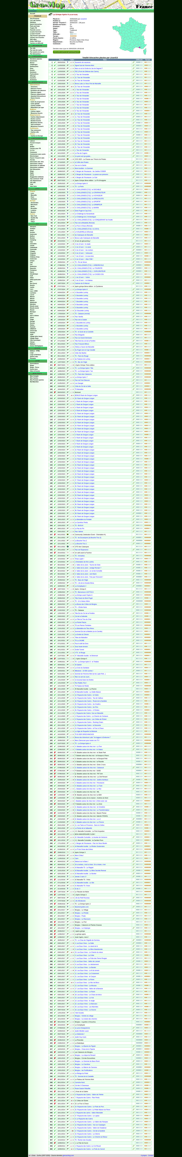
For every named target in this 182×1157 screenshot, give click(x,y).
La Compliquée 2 (80, 586)
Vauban (32, 332)
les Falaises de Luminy (82, 359)
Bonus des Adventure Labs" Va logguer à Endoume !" (93, 737)
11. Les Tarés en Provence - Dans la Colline (89, 825)
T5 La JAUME (79, 640)
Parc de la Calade (81, 320)
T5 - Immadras (80, 556)
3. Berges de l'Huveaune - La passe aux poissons (91, 174)
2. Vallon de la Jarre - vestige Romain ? (88, 568)
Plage (32, 319)
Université (33, 330)
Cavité (32, 245)
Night (32, 173)
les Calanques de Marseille (84, 235)
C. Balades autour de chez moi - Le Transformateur (92, 810)
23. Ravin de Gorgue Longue (84, 423)
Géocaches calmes (36, 163)
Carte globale (35, 103)
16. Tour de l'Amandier (82, 132)
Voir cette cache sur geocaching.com (66, 52)
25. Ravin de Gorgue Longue (84, 429)
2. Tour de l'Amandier (82, 90)
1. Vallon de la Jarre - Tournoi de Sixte (87, 565)
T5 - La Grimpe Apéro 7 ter (84, 371)
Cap (31, 242)
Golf (31, 276)
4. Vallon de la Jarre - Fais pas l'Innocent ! (89, 577)
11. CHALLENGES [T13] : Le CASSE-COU (89, 274)
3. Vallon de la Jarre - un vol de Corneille (88, 571)
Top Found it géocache (37, 35)
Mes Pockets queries (37, 380)
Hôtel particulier (35, 279)
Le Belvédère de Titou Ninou (84, 628)
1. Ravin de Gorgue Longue (84, 401)
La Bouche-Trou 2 (81, 541)
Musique (33, 312)
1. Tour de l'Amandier (82, 150)
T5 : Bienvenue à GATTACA (84, 592)
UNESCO (33, 329)
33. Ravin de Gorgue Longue (84, 495)
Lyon (32, 193)
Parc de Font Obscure (82, 380)
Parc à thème (34, 315)
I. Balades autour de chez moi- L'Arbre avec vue (91, 801)
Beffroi (32, 236)
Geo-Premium (34, 18)
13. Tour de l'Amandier (82, 123)
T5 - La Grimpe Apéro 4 (83, 743)
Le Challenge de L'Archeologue (85, 217)
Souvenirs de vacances (82, 62)
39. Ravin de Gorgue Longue (84, 513)
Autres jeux (34, 369)
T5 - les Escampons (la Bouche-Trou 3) (88, 538)
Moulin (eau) (34, 306)
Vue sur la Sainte (80, 165)
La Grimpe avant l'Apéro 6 (83, 595)
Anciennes (33, 61)
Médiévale (33, 302)
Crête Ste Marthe (80, 353)
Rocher (32, 323)
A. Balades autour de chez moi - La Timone (89, 822)
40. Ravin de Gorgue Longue (84, 516)
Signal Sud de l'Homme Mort (84, 65)
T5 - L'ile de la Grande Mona (84, 583)
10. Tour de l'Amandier (82, 114)
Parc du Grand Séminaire (83, 338)
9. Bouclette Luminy (81, 307)
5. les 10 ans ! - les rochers (84, 250)
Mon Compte (34, 376)
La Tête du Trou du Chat (83, 619)
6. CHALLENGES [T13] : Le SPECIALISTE (89, 199)
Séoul (33, 219)
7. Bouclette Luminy (81, 301)
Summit (32, 327)
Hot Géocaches (35, 169)
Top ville (33, 182)
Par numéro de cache (37, 52)
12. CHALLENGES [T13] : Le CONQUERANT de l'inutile (94, 220)
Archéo (32, 232)
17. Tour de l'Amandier (82, 135)
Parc (31, 313)
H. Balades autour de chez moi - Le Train (88, 786)
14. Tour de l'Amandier (82, 126)
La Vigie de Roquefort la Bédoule (86, 731)
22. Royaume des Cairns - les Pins (86, 707)
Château (33, 255)
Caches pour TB (35, 148)
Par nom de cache (36, 50)
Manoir (32, 296)
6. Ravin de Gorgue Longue (84, 438)
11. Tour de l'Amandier (82, 117)
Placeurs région (36, 92)
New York (34, 216)
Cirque (32, 260)
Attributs (33, 22)
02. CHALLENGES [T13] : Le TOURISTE (88, 268)
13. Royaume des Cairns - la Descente (88, 725)
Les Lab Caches (35, 20)
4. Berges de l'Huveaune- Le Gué (86, 177)
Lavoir (32, 294)
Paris (32, 197)
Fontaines (33, 270)
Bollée (32, 146)
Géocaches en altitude (37, 165)
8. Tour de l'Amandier (82, 108)
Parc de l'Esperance (81, 550)
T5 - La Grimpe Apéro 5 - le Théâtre (87, 662)
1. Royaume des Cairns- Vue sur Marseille (89, 713)
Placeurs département (38, 94)
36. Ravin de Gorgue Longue (84, 504)
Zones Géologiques (36, 346)
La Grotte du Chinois (82, 634)
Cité (31, 262)
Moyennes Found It (37, 126)
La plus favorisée (35, 32)
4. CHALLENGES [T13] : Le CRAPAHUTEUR (90, 192)
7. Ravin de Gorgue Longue (84, 441)
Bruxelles (34, 208)
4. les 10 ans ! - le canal (83, 247)
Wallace (32, 344)
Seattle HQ (34, 218)
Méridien (33, 304)
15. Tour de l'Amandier (82, 129)
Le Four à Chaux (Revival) (84, 226)
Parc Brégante (80, 335)
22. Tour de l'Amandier (82, 77)
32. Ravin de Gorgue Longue (84, 492)
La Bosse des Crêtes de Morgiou (86, 604)
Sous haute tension (81, 646)
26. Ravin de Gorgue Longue (84, 432)
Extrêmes (33, 72)
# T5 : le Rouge (80, 653)
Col (31, 264)
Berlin (33, 206)
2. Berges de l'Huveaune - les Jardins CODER (90, 171)
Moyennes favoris (36, 113)
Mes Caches (34, 378)
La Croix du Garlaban (82, 668)
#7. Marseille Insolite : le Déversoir (86, 656)
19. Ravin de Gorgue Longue (84, 477)
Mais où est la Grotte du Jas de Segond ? (89, 68)
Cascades (33, 243)
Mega (32, 171)
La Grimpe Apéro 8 (81, 289)
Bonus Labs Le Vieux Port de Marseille (88, 83)
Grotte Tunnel (79, 650)
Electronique (34, 156)
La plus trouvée (35, 33)
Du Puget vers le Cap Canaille (85, 350)
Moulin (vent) (34, 308)
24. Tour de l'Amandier (82, 80)
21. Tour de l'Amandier (82, 147)
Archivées (33, 79)
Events (32, 70)
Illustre (32, 285)
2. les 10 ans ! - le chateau (84, 280)
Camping (33, 240)
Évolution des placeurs (38, 90)
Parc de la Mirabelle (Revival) (85, 223)
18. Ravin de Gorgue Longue (84, 474)
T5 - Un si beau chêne (82, 601)
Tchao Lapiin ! (79, 559)
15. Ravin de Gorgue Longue (84, 465)
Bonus (32, 62)
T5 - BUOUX (79, 525)
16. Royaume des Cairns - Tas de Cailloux (89, 698)
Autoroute (33, 234)
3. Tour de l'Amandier (82, 93)
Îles (31, 281)
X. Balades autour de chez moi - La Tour (88, 746)
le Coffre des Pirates (82, 162)
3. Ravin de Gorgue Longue (84, 410)
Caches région (35, 111)
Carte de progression (38, 102)
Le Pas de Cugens (81, 153)
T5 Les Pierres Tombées (83, 625)
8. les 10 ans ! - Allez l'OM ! (84, 259)
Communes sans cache (38, 154)
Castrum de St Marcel (82, 283)
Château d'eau (35, 257)
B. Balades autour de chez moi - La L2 (88, 819)
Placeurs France (36, 88)
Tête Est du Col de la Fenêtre (85, 613)
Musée (32, 310)
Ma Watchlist (34, 382)
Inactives (33, 78)
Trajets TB (33, 28)
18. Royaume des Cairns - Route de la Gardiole (91, 701)
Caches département (37, 117)
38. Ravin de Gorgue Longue (84, 510)
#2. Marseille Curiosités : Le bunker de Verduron (91, 837)
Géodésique (34, 274)
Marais (32, 298)
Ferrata (32, 160)
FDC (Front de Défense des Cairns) (87, 71)
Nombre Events (36, 120)
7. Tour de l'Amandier (82, 105)
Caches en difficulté (36, 43)
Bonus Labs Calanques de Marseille (87, 238)
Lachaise (33, 293)
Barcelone (34, 204)
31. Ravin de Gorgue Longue (84, 489)
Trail (31, 184)
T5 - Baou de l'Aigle (81, 580)
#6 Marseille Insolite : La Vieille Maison (88, 692)
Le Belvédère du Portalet (83, 519)
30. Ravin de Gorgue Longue (84, 486)
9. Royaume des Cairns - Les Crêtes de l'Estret (90, 719)
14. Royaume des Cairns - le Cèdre (87, 695)
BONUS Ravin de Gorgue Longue (86, 395)
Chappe (32, 251)
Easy (31, 68)
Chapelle (33, 253)
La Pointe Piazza (80, 622)
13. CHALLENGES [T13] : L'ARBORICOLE (89, 265)
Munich (33, 212)
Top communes (36, 130)
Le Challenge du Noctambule (84, 214)
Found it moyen (35, 143)
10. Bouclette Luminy (82, 311)
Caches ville (35, 132)
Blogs (32, 365)
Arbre (32, 230)
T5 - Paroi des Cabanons (83, 374)
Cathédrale (33, 247)
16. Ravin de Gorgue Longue (84, 468)
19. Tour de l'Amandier (82, 141)
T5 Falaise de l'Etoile (82, 686)
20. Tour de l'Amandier (82, 144)
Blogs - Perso (34, 367)
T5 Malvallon (79, 389)
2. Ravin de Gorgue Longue (84, 404)
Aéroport (33, 226)
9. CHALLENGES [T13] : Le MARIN (87, 208)
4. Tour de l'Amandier (82, 96)
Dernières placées (36, 59)
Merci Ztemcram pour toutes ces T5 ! (87, 740)
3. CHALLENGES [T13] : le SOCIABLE (88, 189)
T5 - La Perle (79, 186)
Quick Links (34, 356)
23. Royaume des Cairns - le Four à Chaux (89, 728)
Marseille (34, 195)
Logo (31, 353)
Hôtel (32, 277)
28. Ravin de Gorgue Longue (84, 398)
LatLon (32, 141)
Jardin (32, 287)
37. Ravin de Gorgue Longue (84, 507)
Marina (32, 300)
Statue (32, 325)
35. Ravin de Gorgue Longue (84, 501)
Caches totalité (36, 105)
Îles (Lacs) (33, 283)
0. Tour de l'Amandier (82, 74)
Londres (33, 210)
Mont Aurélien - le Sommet (84, 168)
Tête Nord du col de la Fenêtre (85, 341)
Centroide (33, 249)
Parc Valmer (79, 531)
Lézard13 (83, 19)
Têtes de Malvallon (81, 637)
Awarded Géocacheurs (38, 96)
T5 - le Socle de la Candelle (84, 332)
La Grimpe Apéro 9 (81, 183)
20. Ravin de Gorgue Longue (84, 416)
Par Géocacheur (35, 54)
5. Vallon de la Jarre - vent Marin (86, 574)
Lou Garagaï (79, 383)
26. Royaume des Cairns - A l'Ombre (87, 710)
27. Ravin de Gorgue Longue (84, 480)
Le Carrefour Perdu (81, 522)
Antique (32, 228)
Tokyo (33, 221)
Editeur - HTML (35, 351)
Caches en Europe (37, 136)
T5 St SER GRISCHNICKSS (84, 734)
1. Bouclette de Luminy (82, 323)
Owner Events (35, 98)
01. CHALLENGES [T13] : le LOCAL (87, 229)
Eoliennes (33, 266)
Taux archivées (36, 124)
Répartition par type (37, 107)
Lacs (31, 289)
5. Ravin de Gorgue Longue (84, 435)
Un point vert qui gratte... (83, 156)
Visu (31, 144)
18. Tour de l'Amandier (82, 138)
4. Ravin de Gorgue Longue (84, 407)
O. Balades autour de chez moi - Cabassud (89, 768)
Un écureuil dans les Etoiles (84, 680)
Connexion (33, 11)
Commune (33, 152)
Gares (32, 272)
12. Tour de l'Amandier (82, 120)
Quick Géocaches (36, 24)
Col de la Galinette (81, 616)
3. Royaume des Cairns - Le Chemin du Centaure (91, 716)
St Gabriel (78, 665)
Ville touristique (35, 340)
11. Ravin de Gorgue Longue (84, 453)
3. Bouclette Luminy (81, 329)
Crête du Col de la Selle (83, 386)
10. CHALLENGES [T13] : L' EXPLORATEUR (90, 271)
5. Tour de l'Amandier (82, 99)
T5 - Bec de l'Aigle (81, 362)
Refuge (32, 321)
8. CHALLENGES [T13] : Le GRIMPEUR (88, 205)
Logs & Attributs (35, 354)
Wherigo (33, 76)
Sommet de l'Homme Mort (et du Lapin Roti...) (90, 674)
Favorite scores (35, 30)
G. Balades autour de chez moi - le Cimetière (90, 807)
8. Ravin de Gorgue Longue (84, 444)
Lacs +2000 (34, 291)
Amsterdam (34, 202)
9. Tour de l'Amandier (82, 111)
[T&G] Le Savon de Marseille (84, 347)
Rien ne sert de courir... (82, 677)
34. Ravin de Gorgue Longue (84, 498)
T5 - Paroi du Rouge (81, 356)
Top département (35, 180)
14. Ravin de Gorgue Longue (84, 462)
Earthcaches (34, 66)
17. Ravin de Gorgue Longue (84, 471)
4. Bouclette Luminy (81, 292)
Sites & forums (35, 371)
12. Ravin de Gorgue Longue (84, 456)
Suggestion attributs (37, 177)
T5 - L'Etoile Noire (81, 607)
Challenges (34, 64)
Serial (32, 175)
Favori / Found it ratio (37, 158)
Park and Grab (35, 26)
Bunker (32, 238)
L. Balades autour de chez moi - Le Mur (88, 789)
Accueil (32, 13)
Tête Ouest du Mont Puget (84, 598)
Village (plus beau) (36, 336)
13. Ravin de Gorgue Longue (84, 459)
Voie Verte (33, 186)
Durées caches (36, 119)
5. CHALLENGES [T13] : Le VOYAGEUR (89, 195)
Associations (34, 363)
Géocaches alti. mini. (37, 161)
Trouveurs (34, 86)
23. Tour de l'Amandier (82, 87)
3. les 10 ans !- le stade (82, 244)
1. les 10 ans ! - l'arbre (82, 277)
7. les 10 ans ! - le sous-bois (84, 256)
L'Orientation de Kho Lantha (84, 562)
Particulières (34, 74)
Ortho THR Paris (35, 41)
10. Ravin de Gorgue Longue (84, 450)
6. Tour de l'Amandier (82, 102)
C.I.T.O (32, 150)
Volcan (32, 342)
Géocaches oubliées (36, 167)
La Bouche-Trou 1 (81, 544)
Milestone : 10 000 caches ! (84, 671)
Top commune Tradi (36, 178)
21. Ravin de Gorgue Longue (84, 413)
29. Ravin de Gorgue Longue (84, 483)
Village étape (34, 338)
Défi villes (33, 39)
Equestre (33, 268)
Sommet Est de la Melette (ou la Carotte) (88, 631)
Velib (31, 334)
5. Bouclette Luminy (81, 295)
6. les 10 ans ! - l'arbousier (84, 253)
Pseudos (33, 358)
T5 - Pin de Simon (81, 262)
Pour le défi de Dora (81, 643)
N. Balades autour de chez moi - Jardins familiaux (91, 780)
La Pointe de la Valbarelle (83, 828)
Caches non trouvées (37, 37)
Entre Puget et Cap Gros (83, 211)
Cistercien (33, 259)
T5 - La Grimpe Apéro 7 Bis (84, 368)
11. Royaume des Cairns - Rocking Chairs (89, 722)
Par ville (32, 48)
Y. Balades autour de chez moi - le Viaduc (89, 749)
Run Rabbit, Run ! (81, 683)
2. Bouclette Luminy (81, 326)
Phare (32, 317)
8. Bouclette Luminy (81, 304)
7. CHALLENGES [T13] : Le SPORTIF (87, 202)
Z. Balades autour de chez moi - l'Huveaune (89, 783)
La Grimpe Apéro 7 (81, 377)
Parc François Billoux (82, 344)
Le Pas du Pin (79, 528)
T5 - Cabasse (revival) (82, 314)
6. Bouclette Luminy (81, 298)
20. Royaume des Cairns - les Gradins (87, 704)
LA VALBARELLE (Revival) (84, 232)
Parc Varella (79, 317)
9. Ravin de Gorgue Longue (84, 447)
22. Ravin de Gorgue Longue (84, 419)
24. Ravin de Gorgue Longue (84, 426)
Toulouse (34, 199)
